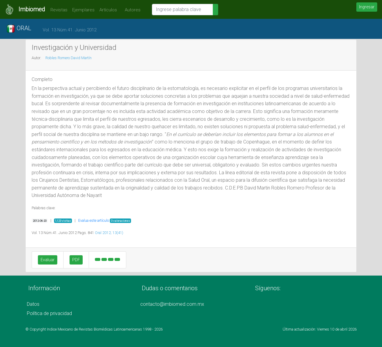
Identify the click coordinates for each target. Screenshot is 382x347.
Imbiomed (32, 9)
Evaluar (48, 259)
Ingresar (367, 6)
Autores (131, 10)
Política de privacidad (49, 313)
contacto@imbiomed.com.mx (172, 304)
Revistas (57, 10)
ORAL (18, 28)
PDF (76, 259)
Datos (33, 304)
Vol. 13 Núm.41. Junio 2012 (69, 30)
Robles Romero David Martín (68, 58)
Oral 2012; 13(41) (109, 232)
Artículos (108, 10)
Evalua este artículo (93, 220)
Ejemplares (83, 10)
